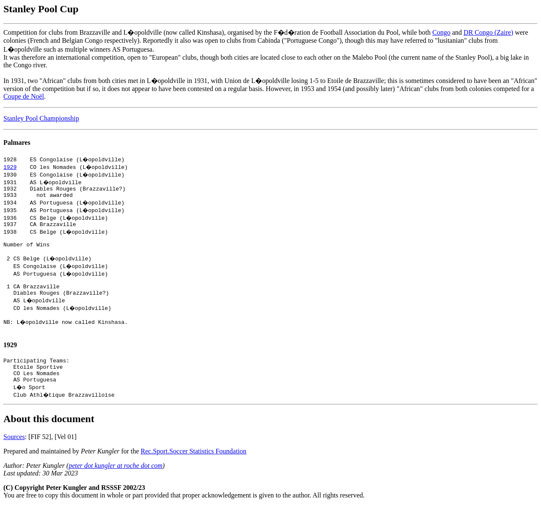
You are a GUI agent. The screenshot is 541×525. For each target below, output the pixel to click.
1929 (10, 167)
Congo (441, 32)
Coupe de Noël (23, 96)
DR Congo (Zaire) (488, 32)
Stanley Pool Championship (41, 118)
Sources (14, 455)
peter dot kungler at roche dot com (116, 484)
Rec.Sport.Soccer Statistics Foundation (193, 470)
